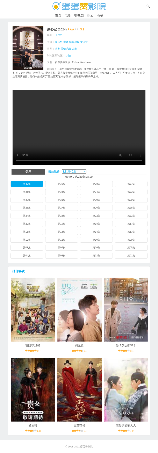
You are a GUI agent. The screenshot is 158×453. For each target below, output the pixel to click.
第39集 (61, 183)
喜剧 (57, 48)
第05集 (131, 247)
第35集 (61, 191)
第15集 (61, 231)
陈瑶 (71, 42)
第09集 (131, 239)
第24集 (27, 215)
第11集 (61, 239)
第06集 (96, 247)
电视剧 (79, 15)
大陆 (68, 55)
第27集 (61, 207)
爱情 (63, 48)
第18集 (96, 223)
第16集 (27, 231)
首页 (58, 15)
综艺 (90, 15)
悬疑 (68, 48)
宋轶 (65, 42)
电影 (68, 15)
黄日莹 (84, 42)
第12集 (27, 239)
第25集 (131, 207)
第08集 (27, 247)
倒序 (28, 171)
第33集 (131, 191)
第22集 (96, 215)
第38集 (96, 183)
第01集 (131, 255)
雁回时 (33, 425)
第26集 (96, 207)
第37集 (131, 183)
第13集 (131, 231)
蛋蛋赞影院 (86, 446)
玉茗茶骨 (79, 425)
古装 (74, 48)
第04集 (27, 255)
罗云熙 (59, 42)
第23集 (61, 215)
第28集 (27, 207)
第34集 (96, 191)
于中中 (59, 35)
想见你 (79, 345)
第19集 (61, 223)
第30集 (96, 199)
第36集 (27, 191)
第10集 (96, 239)
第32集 (27, 199)
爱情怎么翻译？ (126, 345)
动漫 (99, 15)
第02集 (96, 255)
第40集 (27, 183)
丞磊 (76, 42)
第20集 (27, 223)
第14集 (96, 231)
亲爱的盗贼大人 (126, 425)
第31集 (61, 199)
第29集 (131, 199)
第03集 (61, 255)
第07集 (61, 247)
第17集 (131, 223)
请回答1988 (32, 345)
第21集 (131, 215)
